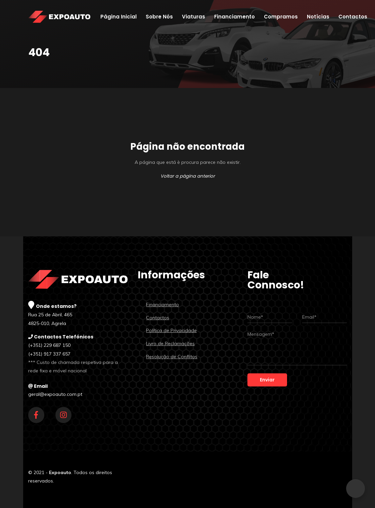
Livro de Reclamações (170, 343)
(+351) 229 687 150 (49, 345)
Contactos (157, 318)
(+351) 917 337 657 (49, 354)
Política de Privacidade (171, 330)
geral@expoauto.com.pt (55, 394)
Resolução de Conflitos (171, 357)
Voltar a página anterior (187, 176)
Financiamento (162, 305)
